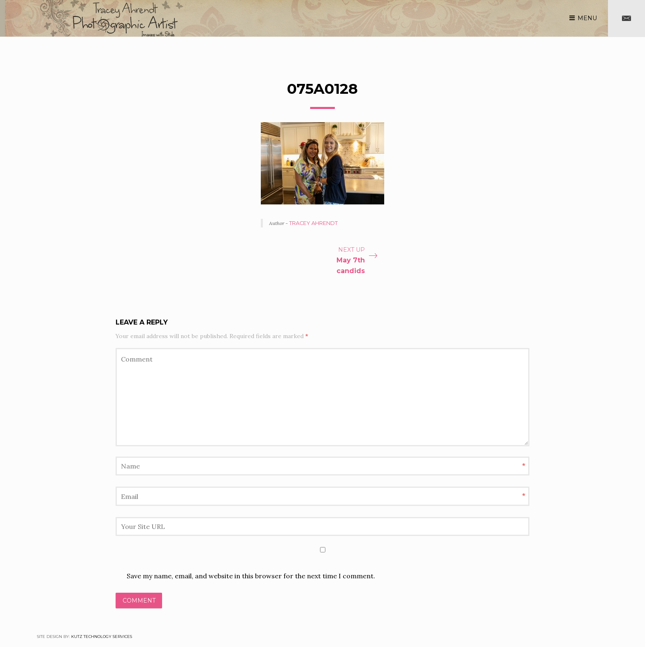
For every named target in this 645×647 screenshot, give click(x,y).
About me (446, 17)
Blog (356, 17)
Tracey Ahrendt (313, 223)
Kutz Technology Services (101, 636)
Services (486, 17)
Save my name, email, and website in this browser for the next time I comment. (251, 576)
